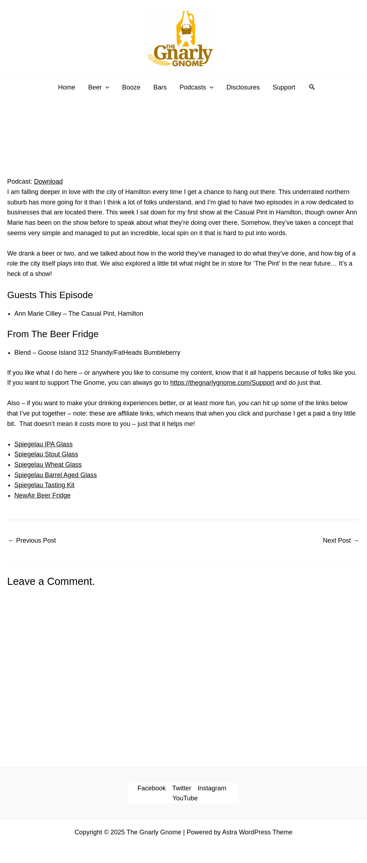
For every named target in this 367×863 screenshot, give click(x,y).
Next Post (341, 540)
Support (284, 87)
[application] (105, 87)
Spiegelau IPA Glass (43, 444)
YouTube (185, 798)
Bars (160, 87)
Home (66, 87)
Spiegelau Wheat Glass (48, 464)
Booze (131, 87)
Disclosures (243, 87)
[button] (312, 87)
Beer (98, 87)
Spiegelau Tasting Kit (44, 485)
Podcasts (197, 87)
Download (48, 181)
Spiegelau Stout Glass (46, 454)
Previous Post (32, 540)
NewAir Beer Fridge (42, 495)
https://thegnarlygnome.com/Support (222, 382)
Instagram (212, 788)
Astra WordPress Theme (257, 832)
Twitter (181, 788)
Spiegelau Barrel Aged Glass (55, 475)
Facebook (151, 788)
